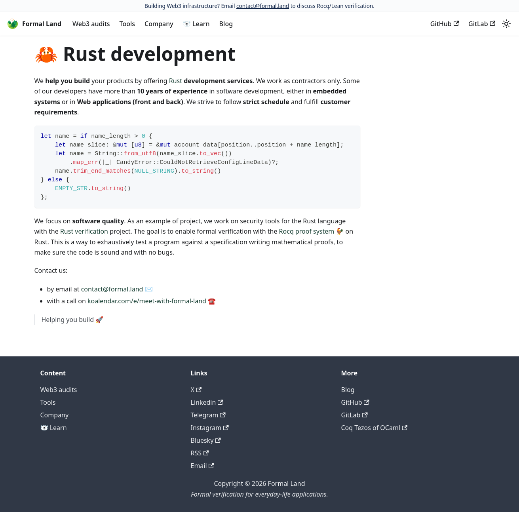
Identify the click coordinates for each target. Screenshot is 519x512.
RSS (200, 453)
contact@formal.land (262, 6)
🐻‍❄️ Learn (196, 23)
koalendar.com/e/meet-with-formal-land (146, 301)
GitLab (481, 23)
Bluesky (206, 440)
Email (202, 465)
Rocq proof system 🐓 (311, 231)
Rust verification (84, 231)
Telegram (208, 415)
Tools (127, 23)
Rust (175, 80)
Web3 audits (91, 23)
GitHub (444, 23)
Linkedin (207, 402)
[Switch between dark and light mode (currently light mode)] (506, 23)
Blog (226, 23)
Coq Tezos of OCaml (374, 427)
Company (158, 23)
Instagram (210, 427)
